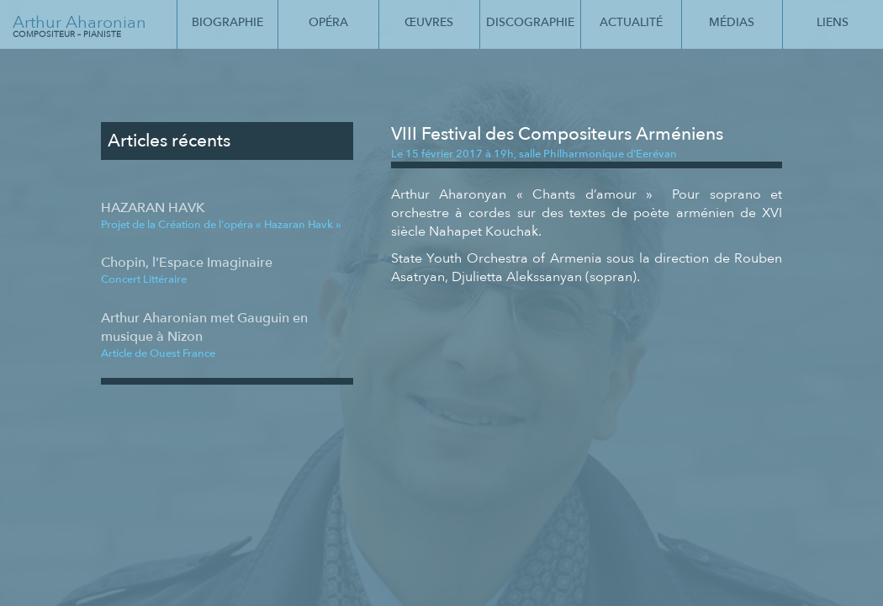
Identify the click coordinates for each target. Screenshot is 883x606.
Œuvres (428, 22)
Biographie (227, 22)
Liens (833, 22)
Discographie (530, 22)
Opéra (328, 22)
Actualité (631, 22)
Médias (731, 22)
